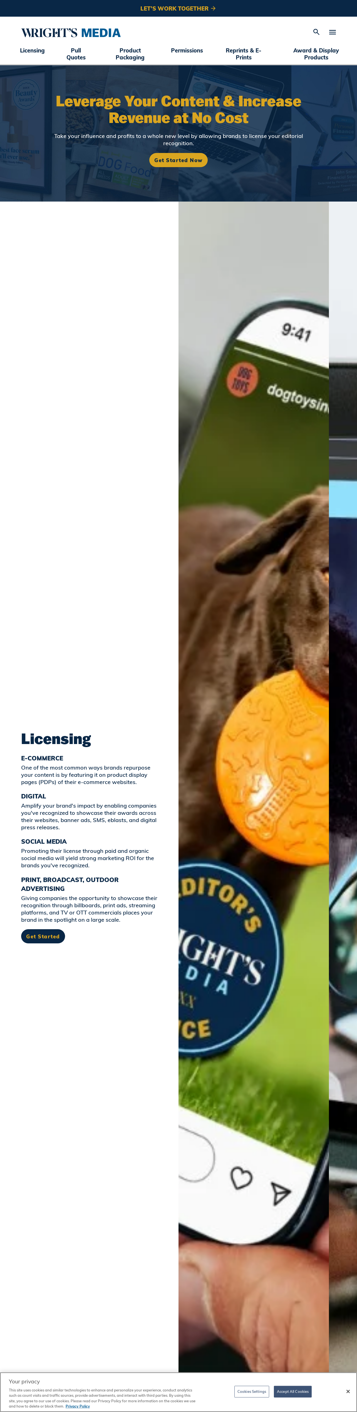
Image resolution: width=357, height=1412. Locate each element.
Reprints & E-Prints (243, 53)
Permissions (187, 50)
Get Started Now (178, 160)
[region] (178, 1392)
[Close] (348, 1391)
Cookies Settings (251, 1391)
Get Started (43, 936)
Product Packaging (130, 53)
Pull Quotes (76, 53)
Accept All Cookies (293, 1391)
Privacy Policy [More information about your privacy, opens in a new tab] (78, 1406)
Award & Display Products (316, 53)
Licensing (32, 50)
